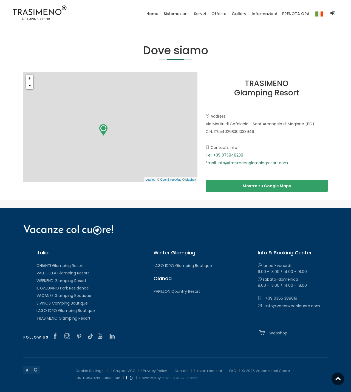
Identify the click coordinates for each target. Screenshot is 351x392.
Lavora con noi (209, 370)
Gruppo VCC (124, 370)
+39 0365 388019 (277, 298)
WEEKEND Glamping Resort (61, 280)
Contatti (181, 370)
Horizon (192, 377)
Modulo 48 (171, 377)
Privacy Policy (155, 370)
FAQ (232, 370)
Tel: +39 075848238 (224, 155)
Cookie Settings (89, 370)
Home (152, 13)
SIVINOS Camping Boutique (62, 303)
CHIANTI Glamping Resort (60, 265)
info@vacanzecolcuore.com (289, 306)
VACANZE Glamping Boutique (63, 295)
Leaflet (150, 179)
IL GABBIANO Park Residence (62, 288)
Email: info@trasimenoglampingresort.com (247, 163)
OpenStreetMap (171, 179)
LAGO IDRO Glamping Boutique (65, 310)
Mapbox (190, 179)
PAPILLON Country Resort (177, 291)
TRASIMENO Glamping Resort (63, 318)
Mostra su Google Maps (267, 186)
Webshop (272, 332)
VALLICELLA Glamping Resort (62, 273)
